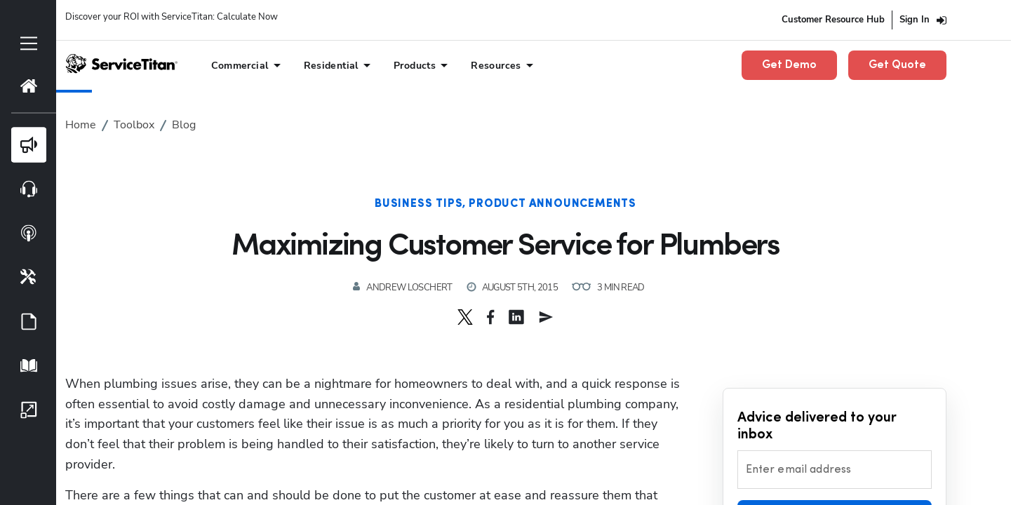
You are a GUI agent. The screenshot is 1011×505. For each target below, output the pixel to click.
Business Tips (418, 204)
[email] (546, 317)
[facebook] (491, 317)
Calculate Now (247, 17)
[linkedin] (516, 317)
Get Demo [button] (789, 65)
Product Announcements (552, 204)
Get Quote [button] (897, 65)
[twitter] (465, 317)
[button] (465, 317)
